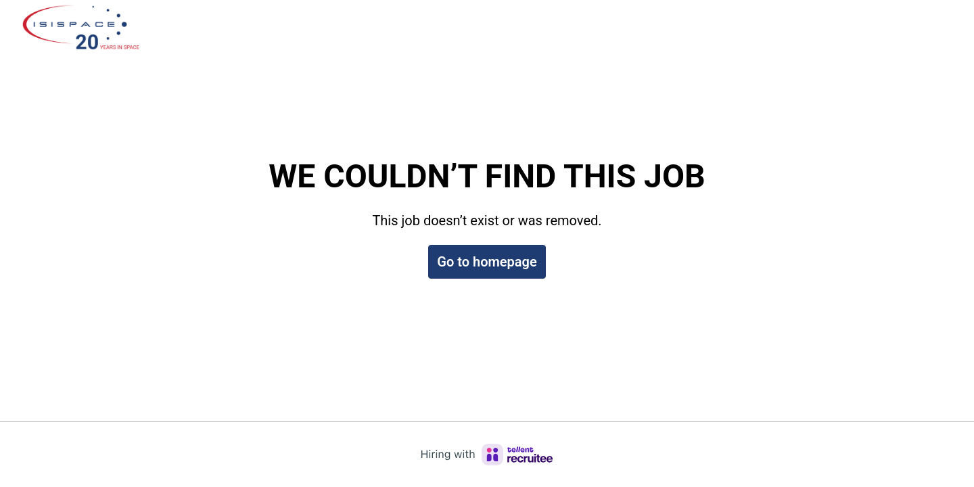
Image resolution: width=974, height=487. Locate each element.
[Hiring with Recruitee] (487, 454)
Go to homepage (486, 262)
